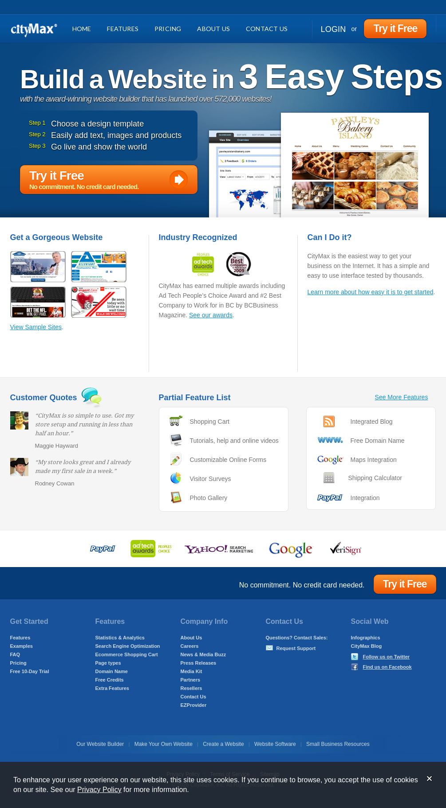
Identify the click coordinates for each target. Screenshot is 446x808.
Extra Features (112, 688)
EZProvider (194, 705)
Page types (108, 663)
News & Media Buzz (203, 654)
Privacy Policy (99, 789)
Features (122, 28)
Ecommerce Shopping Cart (126, 654)
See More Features (401, 397)
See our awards (211, 315)
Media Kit (191, 671)
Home (81, 28)
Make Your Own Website (163, 744)
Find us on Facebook (387, 667)
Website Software (275, 744)
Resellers (191, 688)
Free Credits (109, 679)
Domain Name (111, 671)
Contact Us (267, 28)
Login (333, 29)
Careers (190, 646)
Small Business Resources (338, 744)
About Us (213, 28)
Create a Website (223, 744)
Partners (191, 679)
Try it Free (395, 28)
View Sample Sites (36, 327)
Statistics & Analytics (120, 637)
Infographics (365, 637)
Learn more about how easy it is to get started (371, 292)
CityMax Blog (366, 646)
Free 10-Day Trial (29, 671)
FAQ (15, 654)
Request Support (296, 648)
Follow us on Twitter (386, 656)
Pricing (167, 28)
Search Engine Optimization (127, 646)
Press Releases (199, 663)
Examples (21, 646)
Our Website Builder (100, 744)
